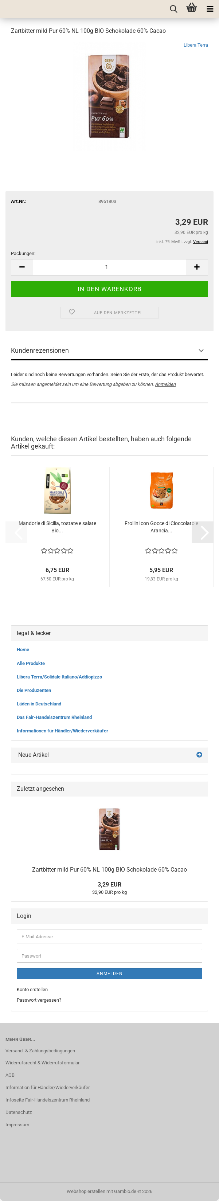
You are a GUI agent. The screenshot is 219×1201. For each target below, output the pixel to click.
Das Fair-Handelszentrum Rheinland (54, 717)
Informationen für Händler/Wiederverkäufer (62, 730)
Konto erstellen (32, 989)
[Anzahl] (109, 267)
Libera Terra (196, 45)
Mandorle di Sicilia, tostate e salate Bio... (57, 526)
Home (23, 649)
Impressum (17, 1124)
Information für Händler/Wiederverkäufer (47, 1087)
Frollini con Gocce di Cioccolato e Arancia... (161, 526)
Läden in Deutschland (39, 704)
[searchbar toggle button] (173, 9)
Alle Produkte (31, 663)
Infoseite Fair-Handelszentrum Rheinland (47, 1100)
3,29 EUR (109, 884)
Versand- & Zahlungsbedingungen (40, 1050)
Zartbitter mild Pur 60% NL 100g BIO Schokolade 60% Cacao (109, 869)
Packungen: (23, 253)
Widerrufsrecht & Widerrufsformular (42, 1062)
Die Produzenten (34, 690)
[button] (22, 267)
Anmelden (165, 384)
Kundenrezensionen (40, 350)
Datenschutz (18, 1112)
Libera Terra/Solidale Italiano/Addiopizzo (59, 677)
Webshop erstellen (86, 1191)
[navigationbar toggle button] (210, 9)
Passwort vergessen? (39, 1000)
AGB (10, 1075)
